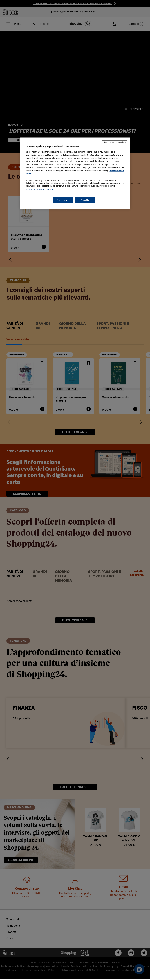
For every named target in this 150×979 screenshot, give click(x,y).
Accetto (85, 200)
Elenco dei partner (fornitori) (40, 189)
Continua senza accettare (114, 142)
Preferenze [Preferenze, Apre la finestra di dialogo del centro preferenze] (63, 200)
